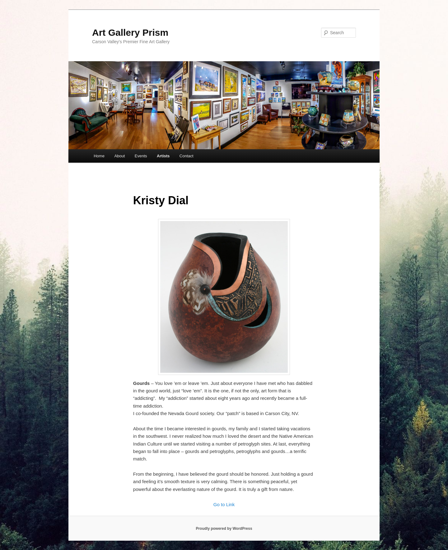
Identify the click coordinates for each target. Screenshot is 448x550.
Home (99, 156)
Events (141, 156)
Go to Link (224, 504)
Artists (163, 156)
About (119, 156)
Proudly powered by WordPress (224, 528)
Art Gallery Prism (130, 32)
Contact (187, 156)
